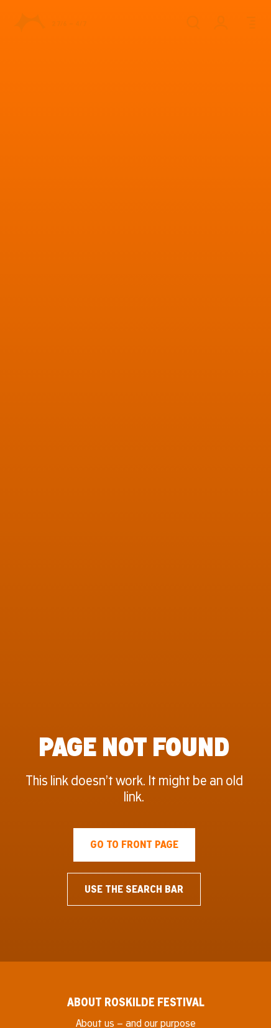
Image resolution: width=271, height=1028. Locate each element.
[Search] (193, 22)
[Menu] (249, 22)
